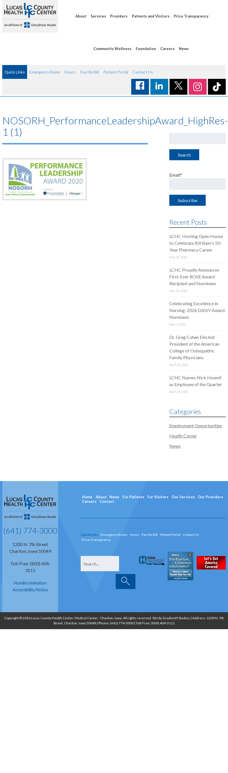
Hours (70, 72)
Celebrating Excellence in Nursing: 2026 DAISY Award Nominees (197, 310)
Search (184, 154)
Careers (167, 48)
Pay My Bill (89, 72)
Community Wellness (112, 48)
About (80, 16)
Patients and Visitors (151, 16)
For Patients (133, 497)
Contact (107, 501)
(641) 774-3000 (30, 530)
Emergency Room (44, 72)
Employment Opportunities (195, 425)
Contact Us (143, 72)
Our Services (183, 497)
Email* (197, 181)
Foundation (146, 48)
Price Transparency (191, 16)
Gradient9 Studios (176, 618)
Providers (119, 16)
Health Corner (183, 435)
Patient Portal (115, 72)
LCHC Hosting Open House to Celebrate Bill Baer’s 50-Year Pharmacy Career (196, 242)
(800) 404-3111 (163, 623)
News (184, 48)
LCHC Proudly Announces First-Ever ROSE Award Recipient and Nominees (194, 276)
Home (87, 497)
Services (98, 16)
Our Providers (210, 497)
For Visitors (157, 497)
